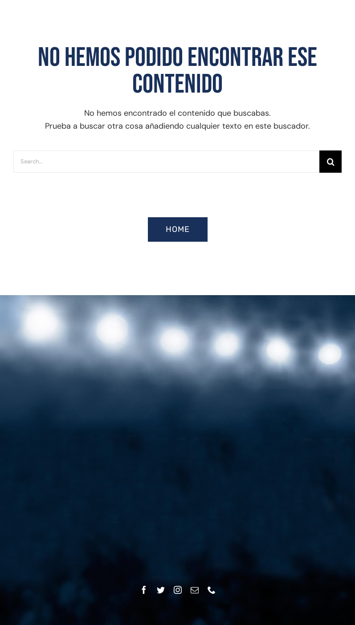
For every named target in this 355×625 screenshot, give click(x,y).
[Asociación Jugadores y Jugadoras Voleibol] (178, 319)
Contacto (196, 435)
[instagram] (178, 590)
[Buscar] (330, 161)
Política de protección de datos (135, 422)
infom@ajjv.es (173, 498)
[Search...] (166, 161)
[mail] (195, 590)
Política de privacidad (241, 422)
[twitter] (161, 590)
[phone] (212, 590)
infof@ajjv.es (182, 552)
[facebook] (144, 590)
